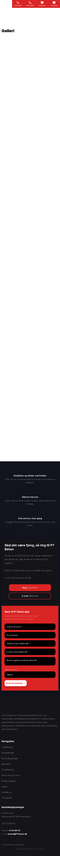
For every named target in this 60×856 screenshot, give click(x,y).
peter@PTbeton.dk (17, 834)
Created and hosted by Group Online (30, 849)
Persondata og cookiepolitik (13, 845)
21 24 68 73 (14, 830)
